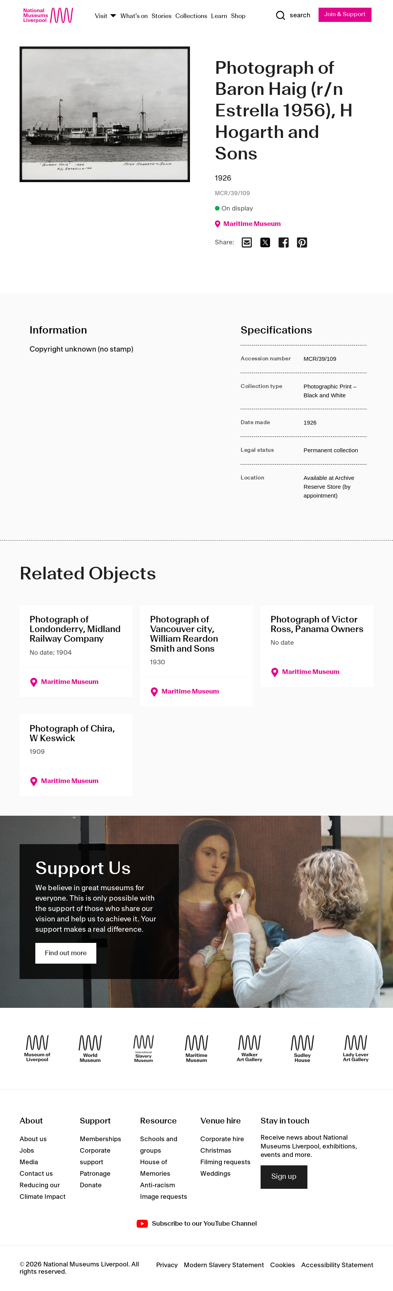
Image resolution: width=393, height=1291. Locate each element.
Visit (101, 16)
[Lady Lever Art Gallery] (355, 1048)
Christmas (215, 1151)
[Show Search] (292, 15)
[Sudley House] (302, 1048)
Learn (219, 16)
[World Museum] (90, 1048)
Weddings (215, 1174)
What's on (134, 16)
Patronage (95, 1174)
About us (33, 1139)
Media (29, 1162)
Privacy (167, 1265)
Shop (238, 16)
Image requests (163, 1197)
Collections (191, 16)
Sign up (284, 1177)
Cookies (282, 1265)
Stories (162, 16)
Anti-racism (157, 1185)
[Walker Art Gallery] (249, 1048)
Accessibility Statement (337, 1265)
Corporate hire (222, 1139)
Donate (91, 1185)
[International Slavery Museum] (143, 1048)
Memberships (100, 1139)
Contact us (36, 1174)
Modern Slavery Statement (224, 1265)
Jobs (27, 1151)
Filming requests (225, 1162)
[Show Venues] (113, 16)
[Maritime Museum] (196, 1048)
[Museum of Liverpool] (37, 1048)
